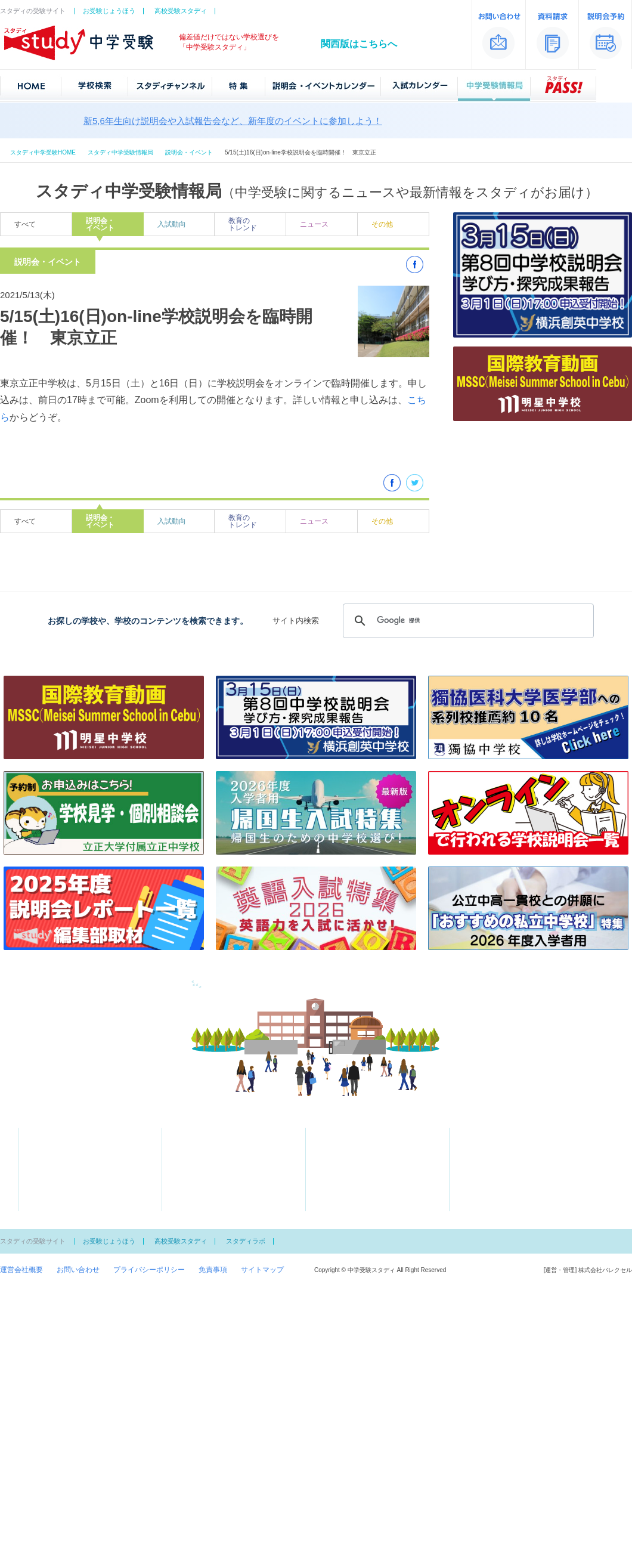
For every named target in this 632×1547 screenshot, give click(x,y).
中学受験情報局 (350, 1159)
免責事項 (213, 1270)
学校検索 (52, 1132)
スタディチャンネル (213, 1132)
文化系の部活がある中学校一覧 (224, 1210)
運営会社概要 (21, 1270)
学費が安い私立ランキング (217, 1172)
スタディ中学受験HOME (43, 152)
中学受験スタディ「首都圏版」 (57, 1111)
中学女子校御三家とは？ (357, 1197)
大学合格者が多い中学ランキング (227, 1159)
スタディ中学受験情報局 (120, 152)
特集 (188, 1145)
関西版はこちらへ (359, 44)
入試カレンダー (350, 1145)
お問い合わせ (78, 1270)
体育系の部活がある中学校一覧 (224, 1197)
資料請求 (483, 1132)
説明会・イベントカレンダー (371, 1132)
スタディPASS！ (352, 1210)
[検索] (466, 621)
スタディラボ (245, 1241)
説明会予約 (486, 1145)
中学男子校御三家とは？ (357, 1184)
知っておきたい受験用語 (357, 1172)
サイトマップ (262, 1270)
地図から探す (51, 1145)
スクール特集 (195, 1184)
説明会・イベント (189, 152)
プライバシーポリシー (149, 1270)
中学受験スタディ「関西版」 (585, 1111)
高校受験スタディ (180, 10)
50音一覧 (45, 1159)
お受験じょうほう (109, 10)
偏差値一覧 (48, 1172)
